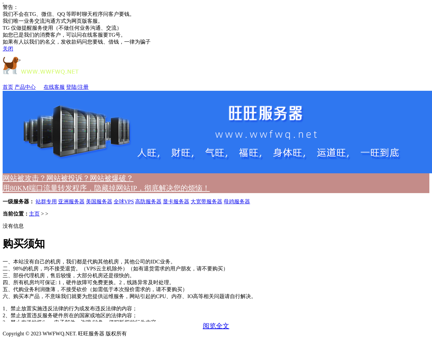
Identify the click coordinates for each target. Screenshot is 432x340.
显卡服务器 (176, 201)
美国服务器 (99, 201)
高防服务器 (148, 201)
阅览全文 (216, 325)
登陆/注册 (77, 87)
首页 (8, 87)
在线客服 (54, 87)
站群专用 (46, 201)
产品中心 (28, 87)
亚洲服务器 (71, 201)
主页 (34, 214)
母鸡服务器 (237, 201)
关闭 (8, 48)
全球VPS (124, 201)
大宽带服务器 (206, 201)
